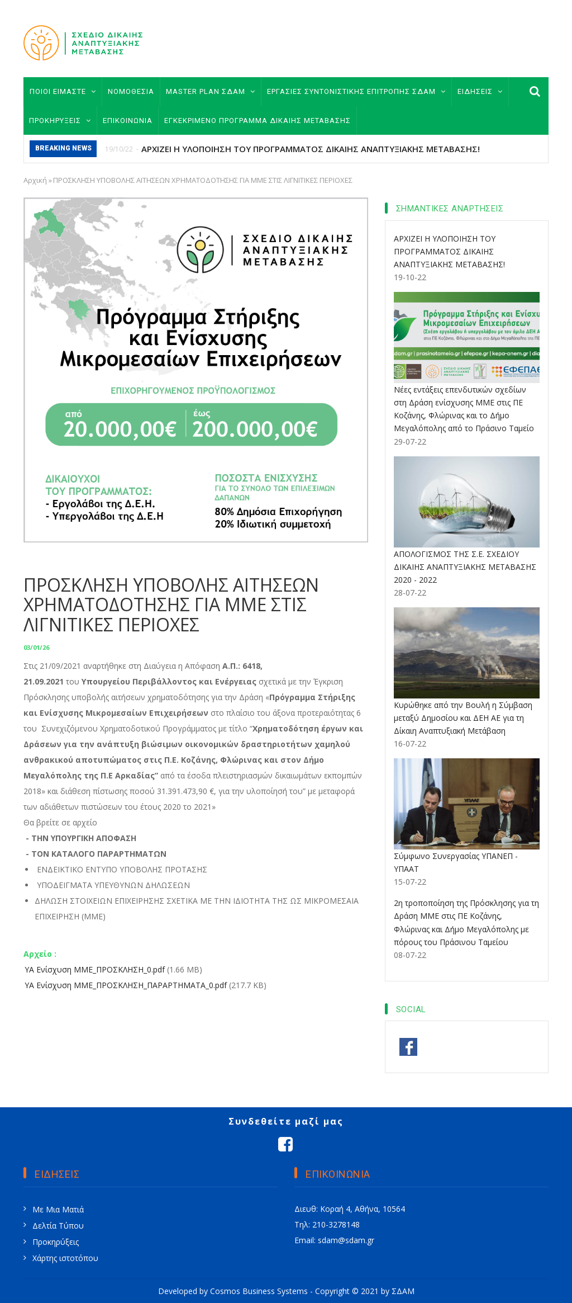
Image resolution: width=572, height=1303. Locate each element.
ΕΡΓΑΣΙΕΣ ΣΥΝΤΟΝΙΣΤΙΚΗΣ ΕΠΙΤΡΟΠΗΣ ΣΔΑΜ (356, 91)
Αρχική (35, 180)
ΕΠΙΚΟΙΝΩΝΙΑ (127, 120)
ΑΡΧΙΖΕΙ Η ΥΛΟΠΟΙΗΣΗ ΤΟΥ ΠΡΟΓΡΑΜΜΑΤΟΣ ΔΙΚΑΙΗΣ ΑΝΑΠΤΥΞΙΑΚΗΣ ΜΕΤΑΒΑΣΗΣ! (310, 148)
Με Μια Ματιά (58, 1209)
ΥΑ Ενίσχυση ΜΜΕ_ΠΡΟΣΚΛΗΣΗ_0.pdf (95, 969)
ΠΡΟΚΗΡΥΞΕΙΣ (60, 120)
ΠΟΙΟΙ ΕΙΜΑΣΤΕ (63, 91)
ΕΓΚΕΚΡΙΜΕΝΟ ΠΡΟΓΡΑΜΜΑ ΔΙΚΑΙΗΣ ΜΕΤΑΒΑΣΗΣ (257, 120)
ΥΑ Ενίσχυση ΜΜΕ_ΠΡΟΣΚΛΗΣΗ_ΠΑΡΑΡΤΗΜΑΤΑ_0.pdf (126, 985)
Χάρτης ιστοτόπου (65, 1258)
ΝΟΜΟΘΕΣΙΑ (131, 91)
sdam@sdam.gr (346, 1240)
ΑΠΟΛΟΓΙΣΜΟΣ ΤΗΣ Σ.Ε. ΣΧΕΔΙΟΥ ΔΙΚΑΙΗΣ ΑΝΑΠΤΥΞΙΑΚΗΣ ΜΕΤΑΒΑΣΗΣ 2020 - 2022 (465, 567)
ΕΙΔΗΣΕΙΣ (480, 91)
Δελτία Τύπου (58, 1225)
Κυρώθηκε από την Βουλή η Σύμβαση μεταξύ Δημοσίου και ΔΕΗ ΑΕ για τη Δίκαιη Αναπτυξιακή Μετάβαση (463, 718)
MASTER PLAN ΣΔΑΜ (210, 91)
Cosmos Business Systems (259, 1291)
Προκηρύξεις (55, 1241)
